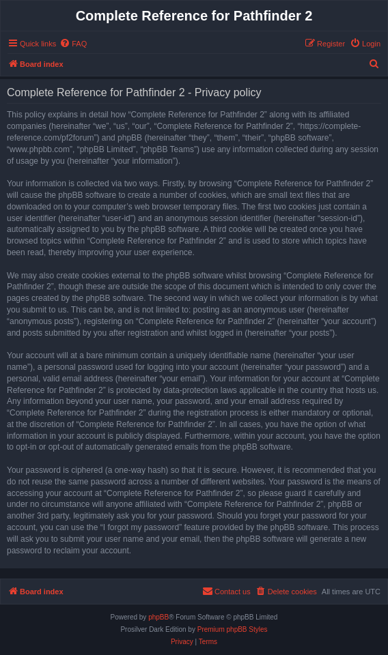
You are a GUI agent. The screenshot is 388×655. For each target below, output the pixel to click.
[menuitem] (73, 43)
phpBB (158, 617)
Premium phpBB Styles (232, 629)
